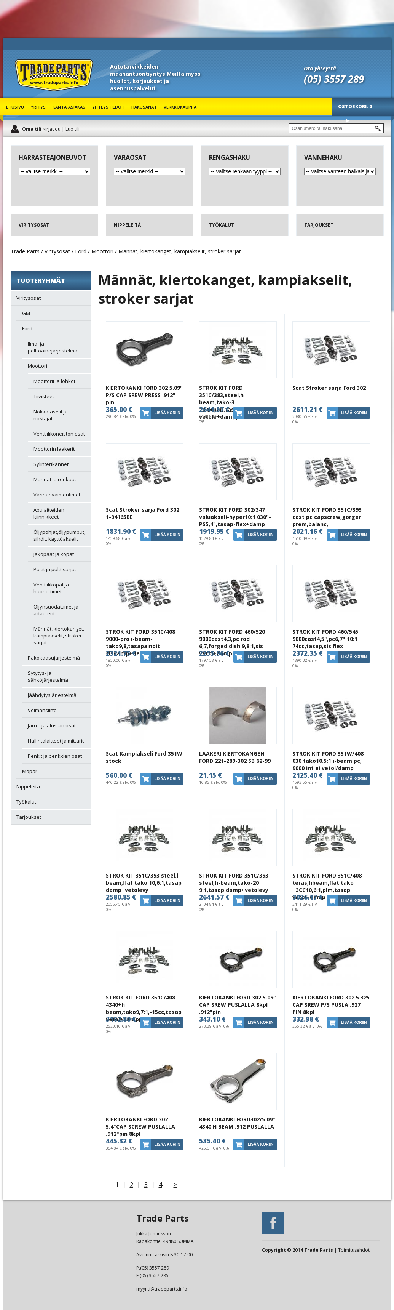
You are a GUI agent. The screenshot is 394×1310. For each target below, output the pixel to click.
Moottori (102, 251)
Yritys (38, 107)
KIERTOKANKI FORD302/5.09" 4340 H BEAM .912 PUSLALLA (237, 1123)
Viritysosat (57, 251)
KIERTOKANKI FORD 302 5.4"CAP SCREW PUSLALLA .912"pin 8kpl (140, 1126)
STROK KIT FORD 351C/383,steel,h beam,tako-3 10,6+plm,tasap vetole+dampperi (222, 402)
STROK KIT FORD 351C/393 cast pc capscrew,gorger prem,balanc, (327, 517)
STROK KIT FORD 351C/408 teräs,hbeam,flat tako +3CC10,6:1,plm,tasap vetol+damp (327, 886)
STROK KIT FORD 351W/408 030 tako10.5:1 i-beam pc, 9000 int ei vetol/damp (328, 761)
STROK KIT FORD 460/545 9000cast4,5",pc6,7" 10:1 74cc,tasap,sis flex (325, 639)
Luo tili (72, 129)
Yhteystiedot (108, 107)
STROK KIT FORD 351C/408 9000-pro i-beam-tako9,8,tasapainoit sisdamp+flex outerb (140, 642)
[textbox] (336, 128)
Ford (80, 251)
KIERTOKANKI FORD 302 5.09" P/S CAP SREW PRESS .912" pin (144, 395)
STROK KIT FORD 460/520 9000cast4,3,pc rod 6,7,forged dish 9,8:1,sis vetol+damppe (232, 642)
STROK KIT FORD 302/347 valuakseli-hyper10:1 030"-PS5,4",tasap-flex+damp (235, 517)
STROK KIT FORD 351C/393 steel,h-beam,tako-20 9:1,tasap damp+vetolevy (233, 883)
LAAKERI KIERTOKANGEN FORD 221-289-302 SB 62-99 (235, 757)
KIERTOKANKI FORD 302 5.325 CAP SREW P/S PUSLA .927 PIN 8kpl (331, 1004)
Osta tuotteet (347, 120)
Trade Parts (28, 95)
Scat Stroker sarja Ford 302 (329, 387)
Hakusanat (144, 107)
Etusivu (15, 107)
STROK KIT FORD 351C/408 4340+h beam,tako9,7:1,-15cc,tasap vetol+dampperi (144, 1008)
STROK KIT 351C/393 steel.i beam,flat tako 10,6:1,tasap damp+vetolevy (144, 883)
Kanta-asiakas (69, 107)
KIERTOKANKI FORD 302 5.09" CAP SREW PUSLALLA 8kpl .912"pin (237, 1004)
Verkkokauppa (180, 107)
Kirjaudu (52, 129)
